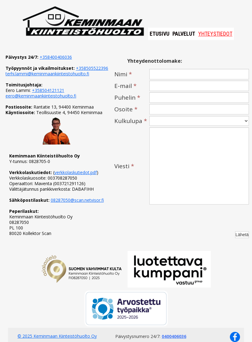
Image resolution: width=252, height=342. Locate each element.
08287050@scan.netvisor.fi (77, 200)
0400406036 (174, 336)
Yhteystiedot (215, 33)
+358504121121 (48, 90)
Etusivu (159, 33)
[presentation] (196, 218)
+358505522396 (92, 68)
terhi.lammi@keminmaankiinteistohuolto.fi (47, 74)
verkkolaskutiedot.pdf (75, 172)
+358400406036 (56, 57)
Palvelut (183, 33)
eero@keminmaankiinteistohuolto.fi (41, 96)
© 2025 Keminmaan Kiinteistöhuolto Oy (57, 336)
